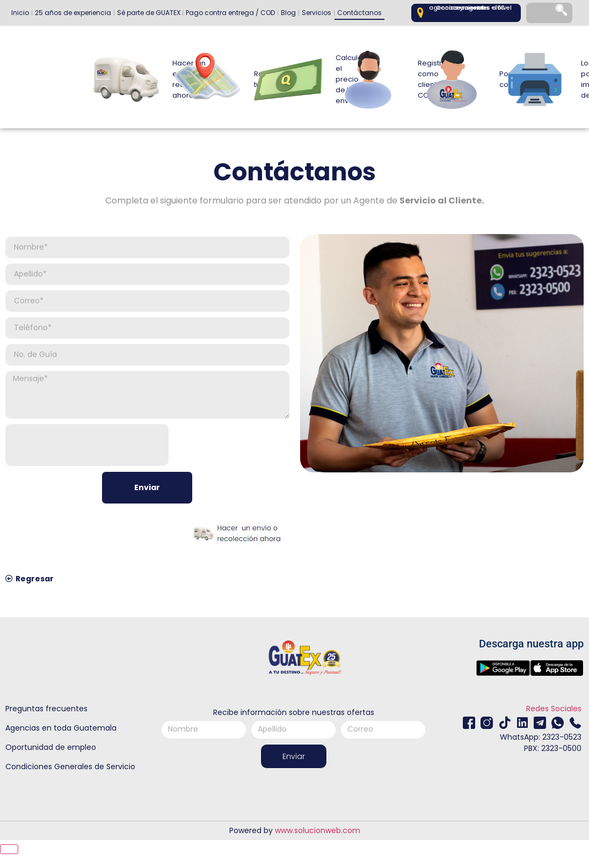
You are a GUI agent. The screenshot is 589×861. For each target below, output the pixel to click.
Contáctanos (359, 12)
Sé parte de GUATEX (148, 12)
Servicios (316, 12)
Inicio (20, 12)
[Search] (562, 13)
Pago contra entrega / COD (230, 12)
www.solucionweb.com (317, 830)
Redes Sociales (553, 708)
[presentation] (87, 445)
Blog (288, 12)
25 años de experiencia (73, 12)
